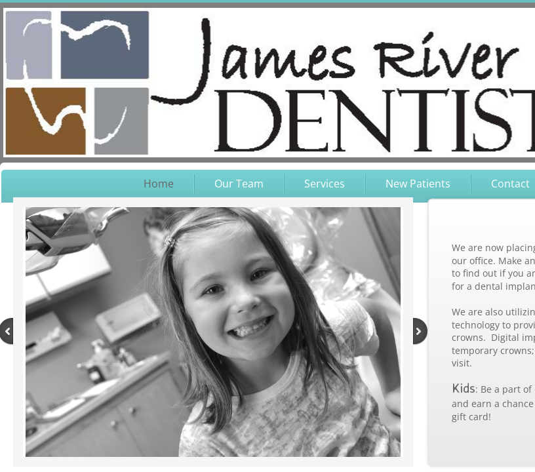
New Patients (418, 183)
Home (159, 183)
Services (324, 183)
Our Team (239, 183)
